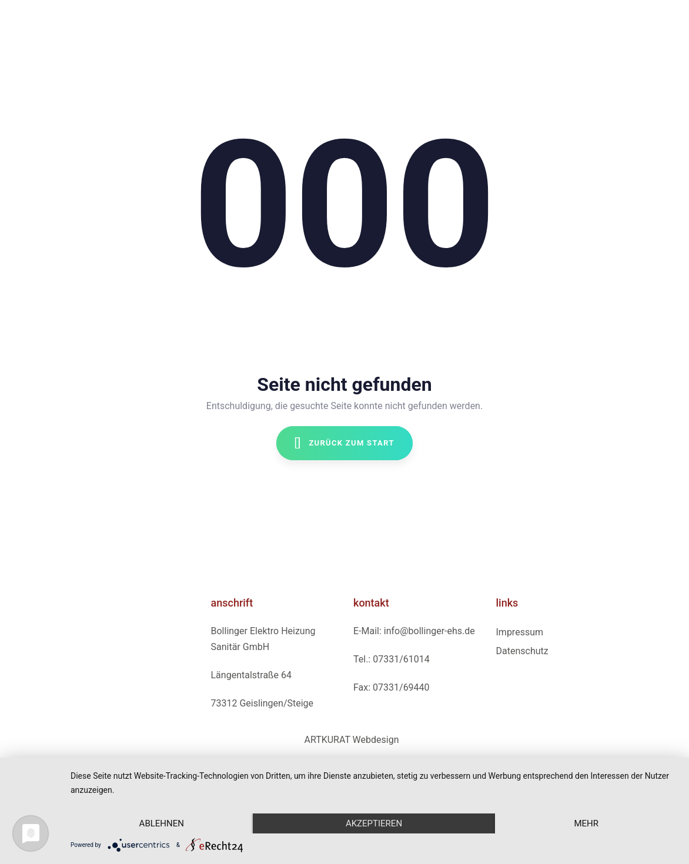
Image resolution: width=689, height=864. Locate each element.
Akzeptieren (374, 823)
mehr (586, 823)
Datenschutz (522, 651)
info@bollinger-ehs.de (429, 631)
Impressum (520, 632)
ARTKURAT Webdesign (351, 739)
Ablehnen (161, 823)
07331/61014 (401, 659)
